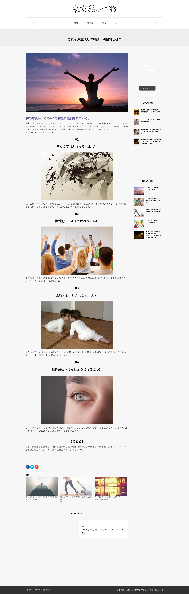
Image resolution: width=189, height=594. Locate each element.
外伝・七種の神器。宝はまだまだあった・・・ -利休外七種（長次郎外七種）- (151, 141)
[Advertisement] (147, 159)
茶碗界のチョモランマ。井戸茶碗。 (152, 189)
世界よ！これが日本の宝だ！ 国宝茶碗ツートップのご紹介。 (151, 111)
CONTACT (47, 590)
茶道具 (90, 23)
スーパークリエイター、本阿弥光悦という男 (151, 121)
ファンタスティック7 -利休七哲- (152, 222)
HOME (75, 23)
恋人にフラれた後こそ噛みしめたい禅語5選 (153, 211)
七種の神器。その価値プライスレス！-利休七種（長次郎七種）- (151, 132)
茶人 (104, 23)
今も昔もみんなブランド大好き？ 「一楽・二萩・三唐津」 (109, 498)
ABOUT (37, 590)
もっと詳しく (147, 88)
